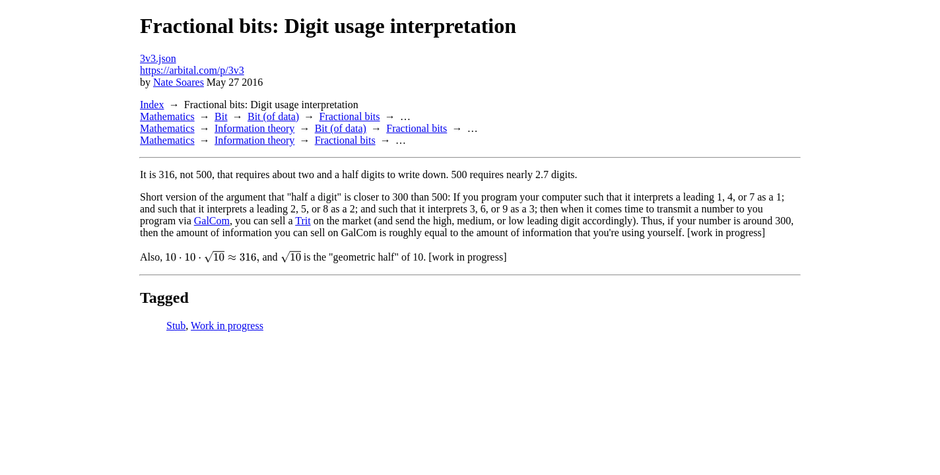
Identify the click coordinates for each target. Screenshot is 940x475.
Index (152, 104)
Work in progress (227, 325)
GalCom (212, 220)
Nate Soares (178, 82)
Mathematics (167, 116)
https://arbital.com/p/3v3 (192, 70)
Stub (175, 325)
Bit (221, 116)
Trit (302, 220)
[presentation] (212, 256)
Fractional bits (349, 116)
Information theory (254, 128)
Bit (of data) (273, 116)
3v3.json (158, 58)
